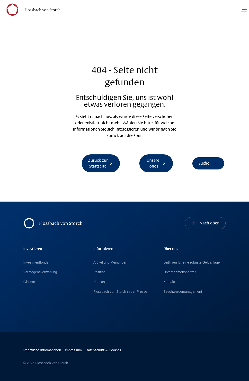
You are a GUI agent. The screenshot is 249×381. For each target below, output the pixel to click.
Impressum (73, 350)
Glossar (29, 282)
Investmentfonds (35, 262)
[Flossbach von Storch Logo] (31, 9)
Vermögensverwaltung (40, 272)
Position (99, 272)
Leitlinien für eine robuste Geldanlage (191, 262)
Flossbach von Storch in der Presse (120, 291)
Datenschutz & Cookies (103, 350)
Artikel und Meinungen (110, 262)
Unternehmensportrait (179, 272)
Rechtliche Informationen (42, 350)
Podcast (99, 282)
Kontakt (169, 282)
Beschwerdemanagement (182, 291)
